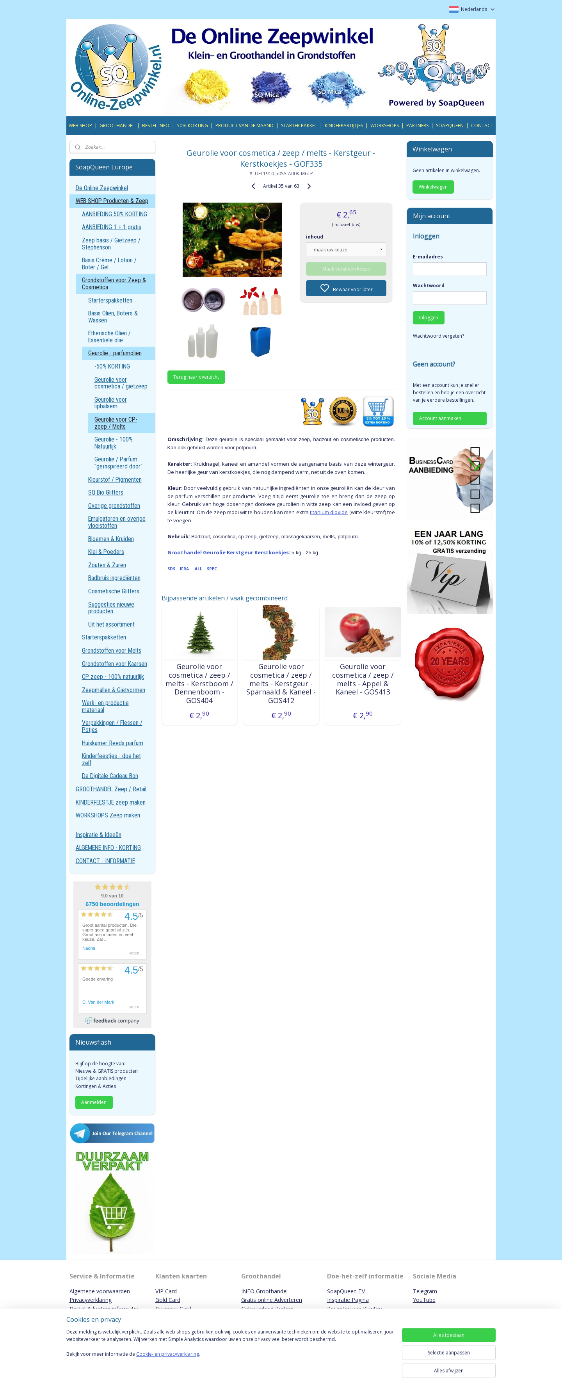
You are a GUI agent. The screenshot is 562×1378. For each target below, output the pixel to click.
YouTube (424, 1299)
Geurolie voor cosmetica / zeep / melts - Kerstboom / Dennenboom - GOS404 (199, 683)
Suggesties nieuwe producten (111, 608)
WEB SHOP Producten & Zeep (112, 201)
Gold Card (167, 1299)
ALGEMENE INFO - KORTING (108, 847)
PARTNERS (417, 125)
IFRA (184, 568)
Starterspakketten (110, 300)
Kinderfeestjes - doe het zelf (111, 759)
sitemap (312, 1364)
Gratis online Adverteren (271, 1299)
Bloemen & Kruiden (111, 539)
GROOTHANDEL (117, 125)
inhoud (314, 236)
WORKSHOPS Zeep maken (108, 815)
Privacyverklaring (90, 1299)
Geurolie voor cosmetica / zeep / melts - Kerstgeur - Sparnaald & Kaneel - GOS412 (281, 683)
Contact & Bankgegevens (101, 1317)
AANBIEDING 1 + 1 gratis (111, 227)
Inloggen (428, 317)
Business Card (173, 1308)
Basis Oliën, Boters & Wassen (113, 317)
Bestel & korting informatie (103, 1308)
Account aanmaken (440, 418)
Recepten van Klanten (354, 1308)
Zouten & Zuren (107, 565)
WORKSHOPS (384, 125)
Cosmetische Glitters (113, 591)
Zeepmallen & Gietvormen (113, 690)
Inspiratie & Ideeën (98, 835)
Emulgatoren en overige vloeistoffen (117, 522)
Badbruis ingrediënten (114, 578)
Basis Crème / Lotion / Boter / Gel (109, 263)
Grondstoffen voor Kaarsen (114, 664)
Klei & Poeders (106, 551)
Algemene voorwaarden (99, 1291)
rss (329, 1364)
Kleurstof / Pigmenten (115, 479)
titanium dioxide (329, 512)
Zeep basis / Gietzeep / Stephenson (111, 244)
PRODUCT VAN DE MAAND (244, 125)
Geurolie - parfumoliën (115, 353)
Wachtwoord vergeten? (438, 336)
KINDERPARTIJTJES (344, 125)
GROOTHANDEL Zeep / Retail (111, 789)
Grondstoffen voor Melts (111, 650)
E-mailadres (428, 256)
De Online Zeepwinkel (102, 188)
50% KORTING (192, 125)
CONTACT (482, 125)
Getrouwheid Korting (267, 1308)
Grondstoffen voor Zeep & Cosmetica (114, 283)
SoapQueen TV (346, 1291)
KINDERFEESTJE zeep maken (111, 802)
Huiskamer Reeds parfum (112, 743)
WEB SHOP (80, 125)
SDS (171, 568)
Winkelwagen (433, 186)
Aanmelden (94, 1102)
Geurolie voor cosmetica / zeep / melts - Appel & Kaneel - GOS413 (362, 679)
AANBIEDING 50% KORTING (114, 214)
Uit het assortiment (111, 624)
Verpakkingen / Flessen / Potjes (112, 726)
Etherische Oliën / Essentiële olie (109, 336)
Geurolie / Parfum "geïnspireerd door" (118, 463)
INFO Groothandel (264, 1291)
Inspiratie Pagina (348, 1299)
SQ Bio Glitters (105, 492)
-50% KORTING (112, 366)
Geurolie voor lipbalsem (110, 403)
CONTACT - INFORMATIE (105, 861)
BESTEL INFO (155, 125)
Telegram (425, 1291)
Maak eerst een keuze (346, 268)
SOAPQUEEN (450, 125)
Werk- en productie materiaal (105, 706)
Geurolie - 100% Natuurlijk (113, 443)
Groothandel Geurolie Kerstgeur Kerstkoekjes (227, 552)
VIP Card (166, 1291)
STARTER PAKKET (299, 125)
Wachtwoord (429, 285)
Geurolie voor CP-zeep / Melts (115, 423)
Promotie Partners (264, 1317)
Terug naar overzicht (196, 377)
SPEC (211, 568)
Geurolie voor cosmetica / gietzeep (121, 383)
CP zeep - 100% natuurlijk (113, 676)
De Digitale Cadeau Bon (110, 776)
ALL (198, 568)
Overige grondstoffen (114, 505)
